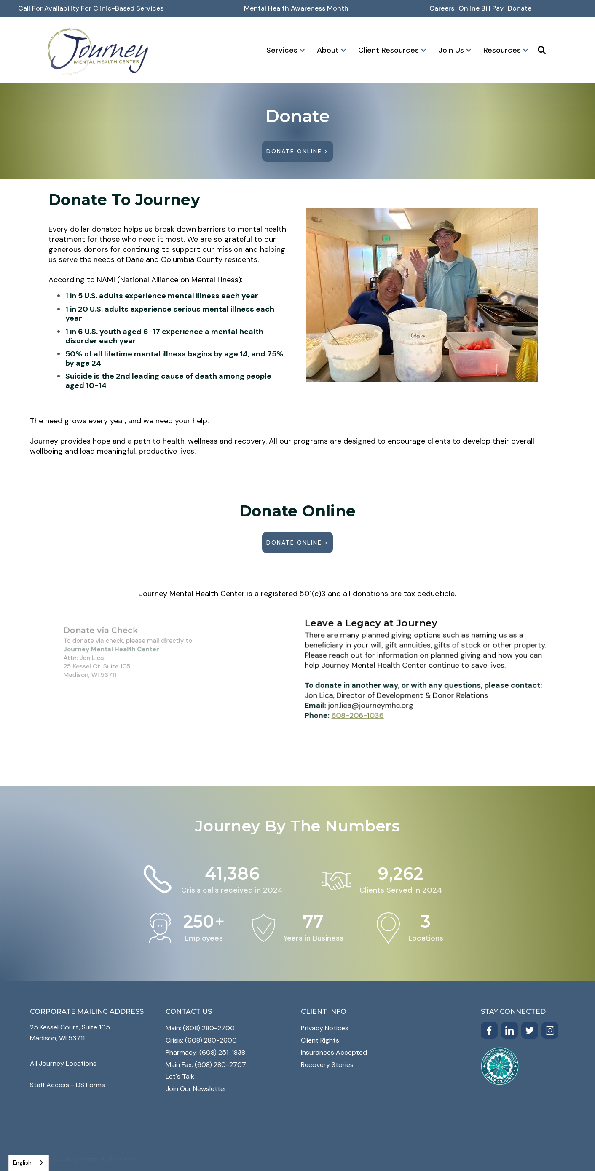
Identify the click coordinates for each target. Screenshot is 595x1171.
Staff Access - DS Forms (67, 1084)
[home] (98, 50)
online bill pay (481, 8)
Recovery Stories (327, 1064)
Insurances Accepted (334, 1052)
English (22, 1162)
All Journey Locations (63, 1063)
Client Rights (320, 1040)
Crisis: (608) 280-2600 (201, 1040)
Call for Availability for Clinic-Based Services (90, 8)
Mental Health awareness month (296, 8)
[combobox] (28, 1163)
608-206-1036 (364, 711)
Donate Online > (297, 151)
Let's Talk (180, 1076)
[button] (284, 50)
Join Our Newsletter (196, 1088)
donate (519, 8)
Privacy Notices (324, 1028)
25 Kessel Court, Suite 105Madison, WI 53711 (70, 1033)
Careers (441, 8)
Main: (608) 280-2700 (200, 1028)
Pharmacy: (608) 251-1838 (205, 1052)
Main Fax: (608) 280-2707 (206, 1064)
